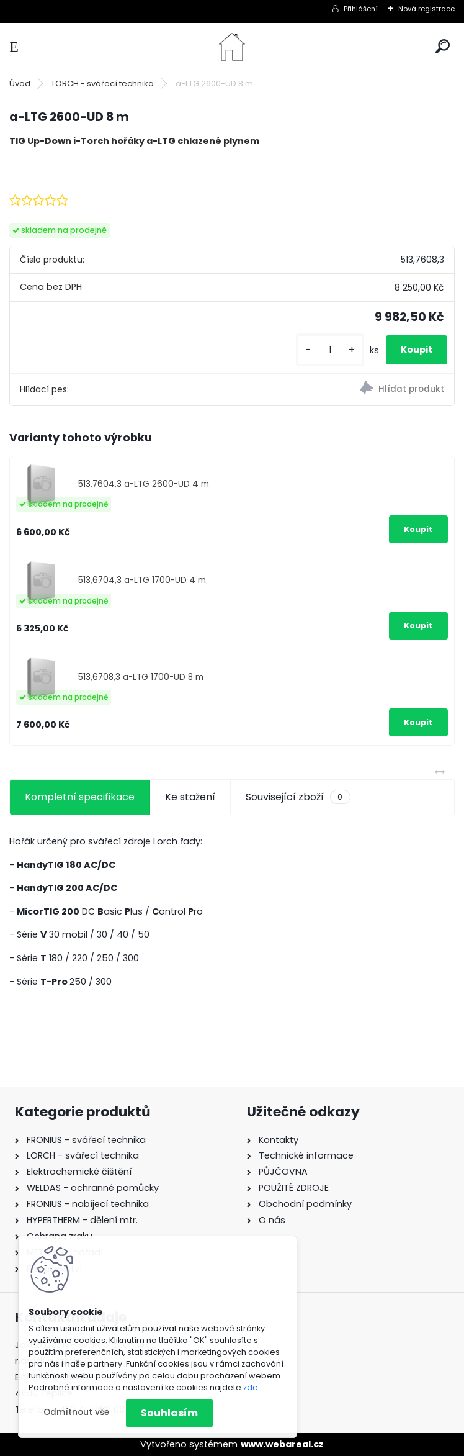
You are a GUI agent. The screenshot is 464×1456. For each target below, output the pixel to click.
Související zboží (298, 797)
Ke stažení (190, 797)
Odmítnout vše (76, 1412)
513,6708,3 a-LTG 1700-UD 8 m (140, 677)
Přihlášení (361, 9)
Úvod (19, 83)
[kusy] (330, 350)
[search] (443, 46)
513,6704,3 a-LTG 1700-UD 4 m (142, 580)
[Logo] (232, 47)
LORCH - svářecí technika (103, 83)
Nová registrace (426, 9)
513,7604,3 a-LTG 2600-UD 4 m (143, 484)
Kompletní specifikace (80, 797)
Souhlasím (169, 1413)
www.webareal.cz (282, 1444)
